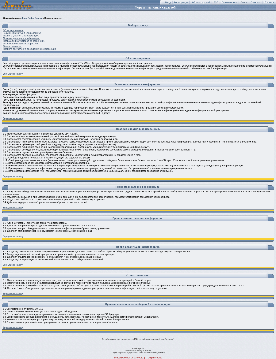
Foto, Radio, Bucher (32, 18)
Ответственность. (12, 46)
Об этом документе (13, 30)
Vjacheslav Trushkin (135, 353)
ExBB (142, 348)
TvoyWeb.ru (146, 351)
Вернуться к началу (13, 73)
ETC (135, 339)
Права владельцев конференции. (20, 43)
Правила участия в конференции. (21, 35)
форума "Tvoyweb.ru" (166, 339)
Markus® (161, 353)
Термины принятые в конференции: (22, 33)
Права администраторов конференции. (24, 41)
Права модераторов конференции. (21, 38)
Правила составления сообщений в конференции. (29, 49)
